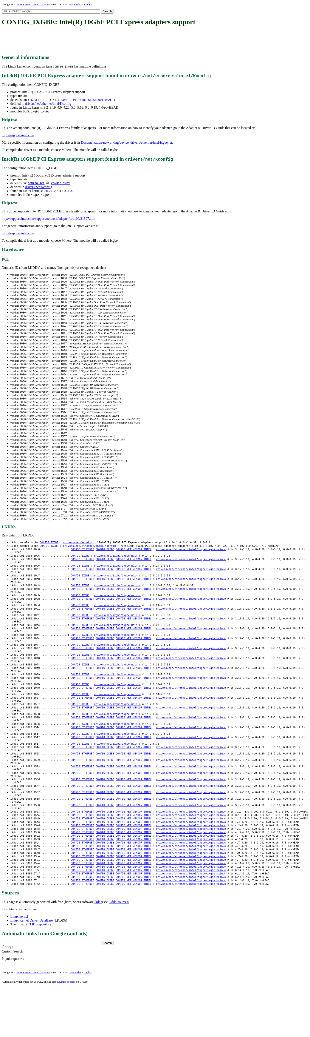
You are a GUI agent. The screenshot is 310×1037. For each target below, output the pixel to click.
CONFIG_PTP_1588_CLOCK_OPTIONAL (86, 100)
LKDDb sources (66, 1032)
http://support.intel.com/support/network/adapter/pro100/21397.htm (48, 218)
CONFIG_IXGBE (49, 558)
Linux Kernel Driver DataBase (33, 4)
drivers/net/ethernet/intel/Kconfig (48, 103)
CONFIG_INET (60, 183)
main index (75, 1023)
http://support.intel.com (18, 135)
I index (88, 4)
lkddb (98, 952)
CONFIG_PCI (39, 100)
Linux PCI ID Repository (34, 975)
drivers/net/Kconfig (38, 187)
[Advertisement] (80, 40)
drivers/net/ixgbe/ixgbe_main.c (117, 573)
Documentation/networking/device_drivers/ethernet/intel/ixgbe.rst (126, 142)
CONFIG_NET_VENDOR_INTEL (134, 565)
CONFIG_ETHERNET (82, 565)
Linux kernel (19, 967)
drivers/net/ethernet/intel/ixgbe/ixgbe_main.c (191, 565)
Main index (75, 4)
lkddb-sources (118, 952)
